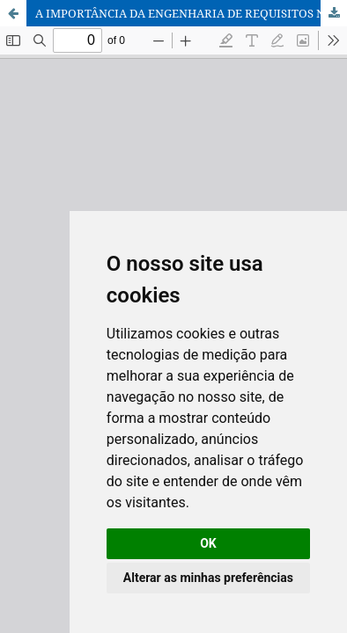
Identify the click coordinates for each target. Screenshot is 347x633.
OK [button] (208, 543)
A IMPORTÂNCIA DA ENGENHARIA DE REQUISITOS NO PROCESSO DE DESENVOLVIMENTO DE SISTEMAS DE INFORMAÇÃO (191, 13)
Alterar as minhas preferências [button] (208, 578)
